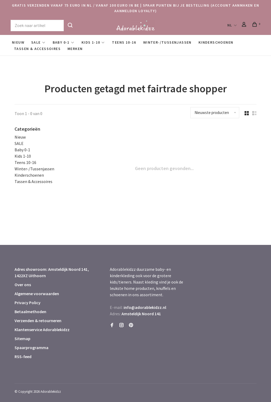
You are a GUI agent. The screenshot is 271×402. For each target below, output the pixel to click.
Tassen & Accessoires (37, 48)
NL (229, 25)
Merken (75, 48)
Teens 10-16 (124, 42)
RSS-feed (23, 356)
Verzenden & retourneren (38, 320)
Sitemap (22, 338)
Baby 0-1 (61, 42)
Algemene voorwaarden (37, 293)
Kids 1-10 (91, 42)
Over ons (23, 284)
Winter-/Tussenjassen (167, 42)
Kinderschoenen (215, 42)
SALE (36, 42)
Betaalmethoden (30, 311)
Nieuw (18, 42)
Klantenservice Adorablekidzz (42, 329)
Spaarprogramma (31, 347)
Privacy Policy (27, 302)
